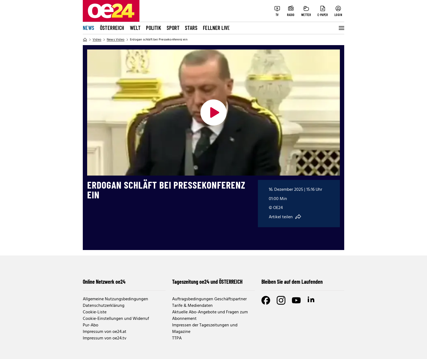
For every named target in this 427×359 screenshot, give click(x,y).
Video (97, 40)
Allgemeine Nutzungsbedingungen (115, 299)
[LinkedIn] (311, 300)
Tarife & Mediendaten (192, 305)
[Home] (85, 40)
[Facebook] (265, 300)
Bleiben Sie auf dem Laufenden (292, 281)
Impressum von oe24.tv (104, 338)
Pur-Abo (90, 325)
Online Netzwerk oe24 (104, 281)
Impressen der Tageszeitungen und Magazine (204, 328)
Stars (191, 27)
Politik (153, 27)
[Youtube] (296, 300)
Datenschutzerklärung (103, 305)
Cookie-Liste (94, 312)
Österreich (112, 27)
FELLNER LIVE (216, 27)
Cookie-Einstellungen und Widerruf (116, 318)
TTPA (177, 338)
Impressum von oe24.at (104, 331)
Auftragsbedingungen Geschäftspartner (209, 299)
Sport (173, 27)
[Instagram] (281, 300)
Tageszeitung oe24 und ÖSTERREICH (207, 281)
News (88, 27)
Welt (135, 27)
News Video (115, 40)
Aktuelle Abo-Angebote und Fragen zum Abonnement (210, 315)
